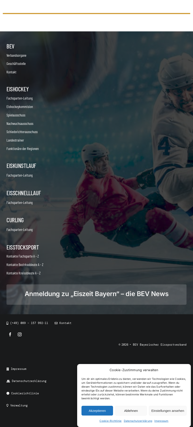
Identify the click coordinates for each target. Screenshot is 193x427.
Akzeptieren (97, 410)
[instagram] (19, 334)
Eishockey (17, 89)
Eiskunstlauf (21, 165)
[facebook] (10, 334)
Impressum (161, 420)
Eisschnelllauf (23, 193)
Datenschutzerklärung (138, 420)
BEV (10, 46)
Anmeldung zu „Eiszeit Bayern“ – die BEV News (96, 294)
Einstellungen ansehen (167, 410)
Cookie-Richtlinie (110, 420)
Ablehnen (131, 410)
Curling (15, 220)
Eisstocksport (22, 247)
